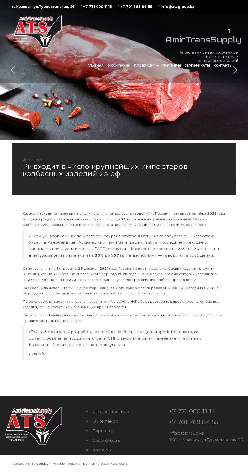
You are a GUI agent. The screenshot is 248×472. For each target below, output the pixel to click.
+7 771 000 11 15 (192, 411)
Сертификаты (197, 65)
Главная (95, 65)
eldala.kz (37, 353)
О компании (119, 65)
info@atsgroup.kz (186, 433)
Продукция (146, 65)
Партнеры (171, 65)
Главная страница (111, 411)
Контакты (222, 65)
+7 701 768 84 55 (193, 421)
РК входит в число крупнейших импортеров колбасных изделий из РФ (105, 170)
